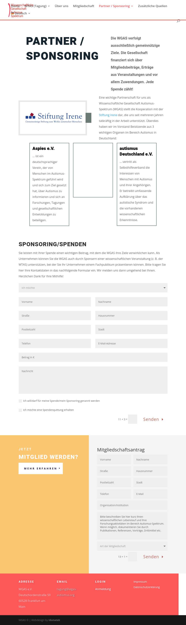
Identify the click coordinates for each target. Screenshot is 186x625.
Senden (151, 419)
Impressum (140, 581)
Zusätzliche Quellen (152, 6)
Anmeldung (103, 589)
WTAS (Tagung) (35, 6)
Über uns (61, 6)
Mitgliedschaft (83, 6)
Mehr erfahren (40, 468)
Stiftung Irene (108, 115)
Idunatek (54, 620)
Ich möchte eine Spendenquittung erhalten (46, 410)
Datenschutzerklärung (147, 587)
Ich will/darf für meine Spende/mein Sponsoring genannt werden (59, 401)
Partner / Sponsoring (114, 6)
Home (15, 6)
